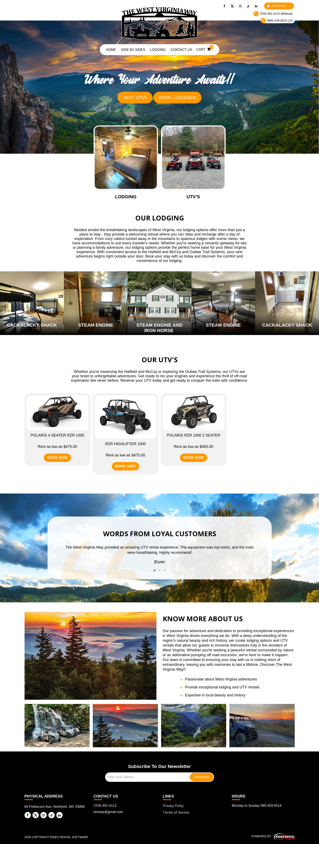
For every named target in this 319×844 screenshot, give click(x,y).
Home (111, 50)
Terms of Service (176, 812)
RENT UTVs (135, 97)
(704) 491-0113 (105, 805)
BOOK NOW (57, 458)
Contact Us (181, 50)
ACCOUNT (279, 6)
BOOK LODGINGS (177, 97)
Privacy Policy (173, 805)
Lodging (158, 50)
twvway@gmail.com (108, 812)
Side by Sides (133, 50)
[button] (154, 570)
